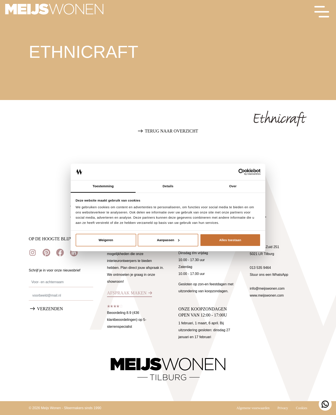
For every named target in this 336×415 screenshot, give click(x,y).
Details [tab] (168, 186)
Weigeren (106, 240)
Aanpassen (168, 240)
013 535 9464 (260, 268)
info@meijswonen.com (267, 288)
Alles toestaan (230, 240)
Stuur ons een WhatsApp (269, 274)
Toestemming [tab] (103, 186)
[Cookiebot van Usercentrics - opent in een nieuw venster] (242, 172)
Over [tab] (233, 186)
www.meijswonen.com (267, 295)
